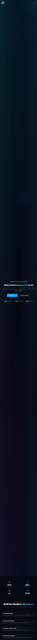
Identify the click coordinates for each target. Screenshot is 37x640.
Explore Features (24, 295)
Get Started (12, 295)
